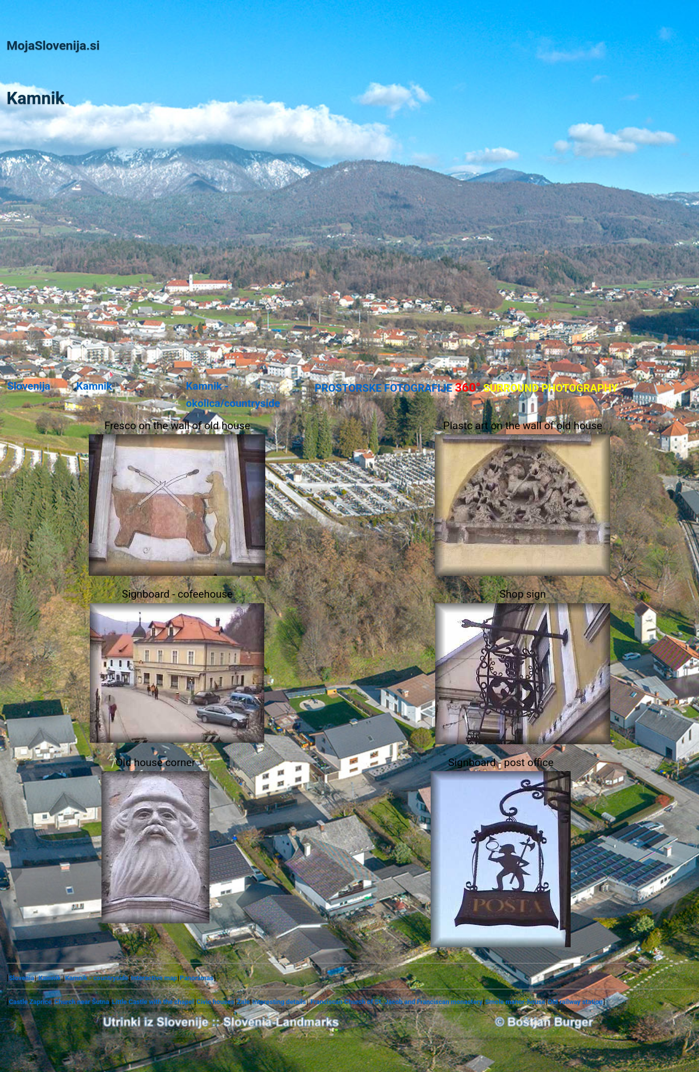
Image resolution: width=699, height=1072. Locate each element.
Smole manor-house (515, 1002)
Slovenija (28, 386)
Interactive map (154, 978)
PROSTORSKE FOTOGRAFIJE (466, 388)
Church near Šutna (81, 1002)
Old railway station (575, 1002)
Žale (243, 1002)
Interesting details (279, 1002)
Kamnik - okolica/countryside (233, 394)
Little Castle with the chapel (153, 1002)
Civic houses (215, 1002)
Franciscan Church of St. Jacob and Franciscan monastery (396, 1002)
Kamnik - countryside (96, 978)
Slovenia (21, 978)
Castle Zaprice (30, 1002)
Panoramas (196, 978)
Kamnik (94, 386)
